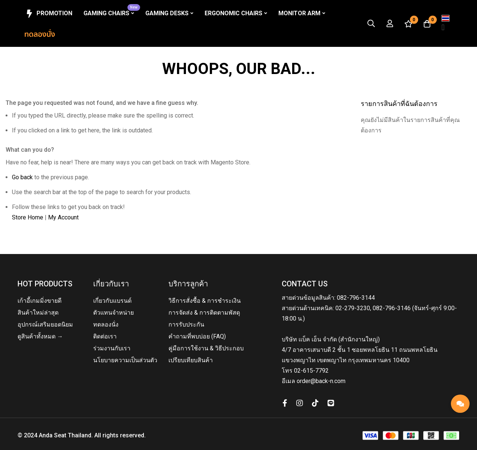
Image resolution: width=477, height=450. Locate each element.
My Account (63, 217)
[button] (445, 23)
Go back (22, 177)
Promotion (48, 14)
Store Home (27, 217)
